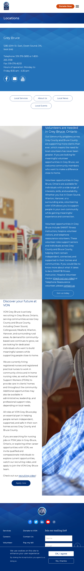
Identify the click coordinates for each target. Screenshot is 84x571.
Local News (62, 98)
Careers (6, 537)
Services (7, 531)
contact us (69, 285)
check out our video (63, 278)
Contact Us (28, 537)
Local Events (41, 106)
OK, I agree (61, 553)
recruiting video (27, 475)
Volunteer (7, 543)
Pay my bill (28, 543)
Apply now (21, 483)
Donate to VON (30, 531)
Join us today (63, 293)
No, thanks (61, 561)
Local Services (21, 98)
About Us (42, 98)
